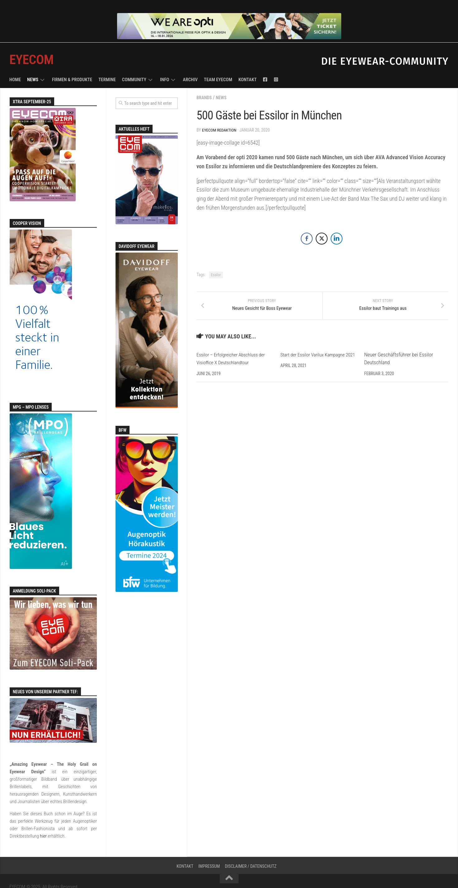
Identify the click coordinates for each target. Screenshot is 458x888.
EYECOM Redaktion (220, 118)
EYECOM (31, 47)
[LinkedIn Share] (336, 226)
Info (164, 68)
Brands (205, 86)
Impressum (209, 854)
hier (43, 824)
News (32, 68)
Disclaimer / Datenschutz (250, 854)
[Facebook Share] (307, 226)
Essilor (216, 262)
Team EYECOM (218, 68)
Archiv (190, 68)
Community (134, 68)
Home (15, 68)
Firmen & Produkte (72, 68)
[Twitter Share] (322, 226)
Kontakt (247, 68)
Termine (107, 68)
